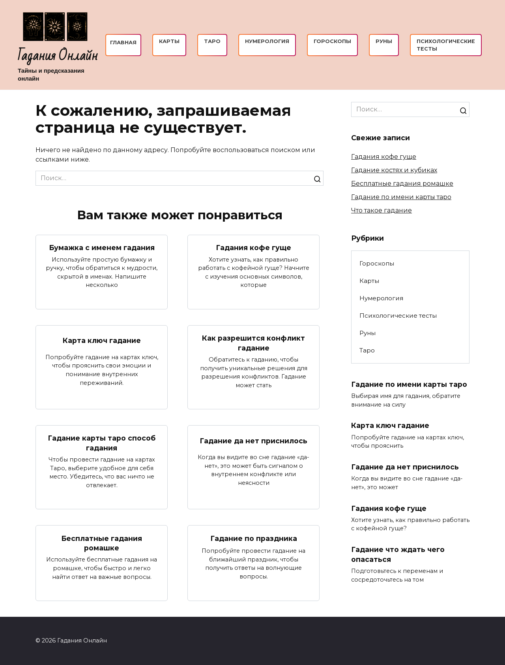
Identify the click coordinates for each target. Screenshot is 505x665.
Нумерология (267, 41)
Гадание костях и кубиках (394, 170)
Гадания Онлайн (58, 55)
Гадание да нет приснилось (253, 441)
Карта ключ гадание (102, 340)
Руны (384, 41)
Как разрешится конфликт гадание (253, 343)
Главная (123, 42)
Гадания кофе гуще (253, 247)
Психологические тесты (398, 315)
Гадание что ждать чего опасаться (398, 555)
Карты (169, 41)
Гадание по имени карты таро (401, 197)
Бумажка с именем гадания (102, 247)
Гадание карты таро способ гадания (101, 443)
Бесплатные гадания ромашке (101, 543)
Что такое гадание (381, 210)
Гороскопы (332, 41)
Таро (212, 41)
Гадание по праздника (253, 539)
